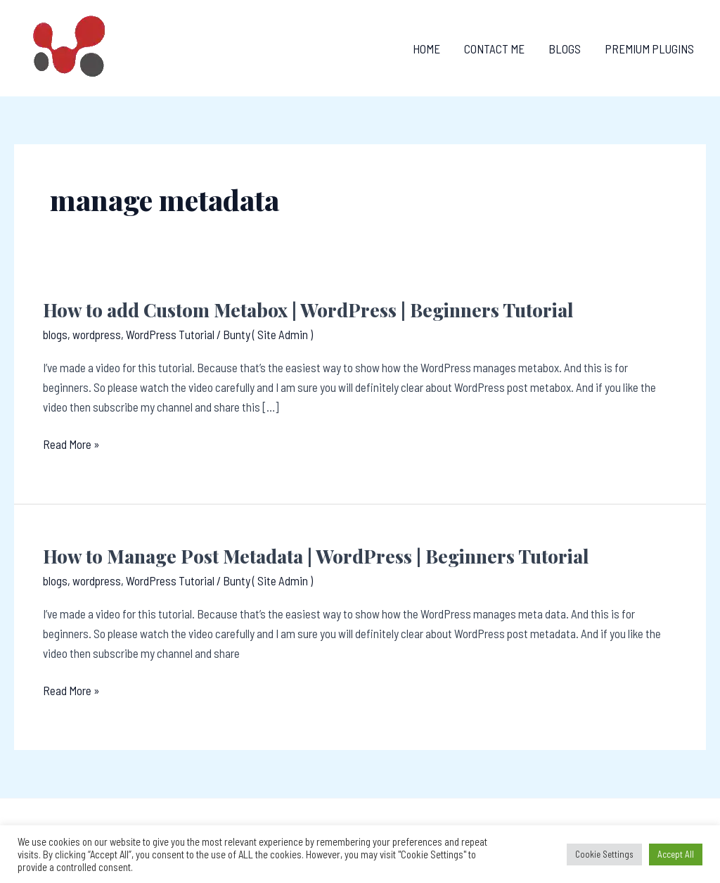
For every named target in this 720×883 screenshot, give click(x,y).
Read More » (71, 444)
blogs (55, 334)
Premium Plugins (649, 49)
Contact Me (494, 49)
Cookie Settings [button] (604, 854)
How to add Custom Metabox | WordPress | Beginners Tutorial (308, 310)
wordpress (96, 334)
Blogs (564, 49)
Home (426, 49)
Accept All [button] (675, 854)
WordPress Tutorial (170, 334)
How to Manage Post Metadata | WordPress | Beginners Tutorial (316, 556)
